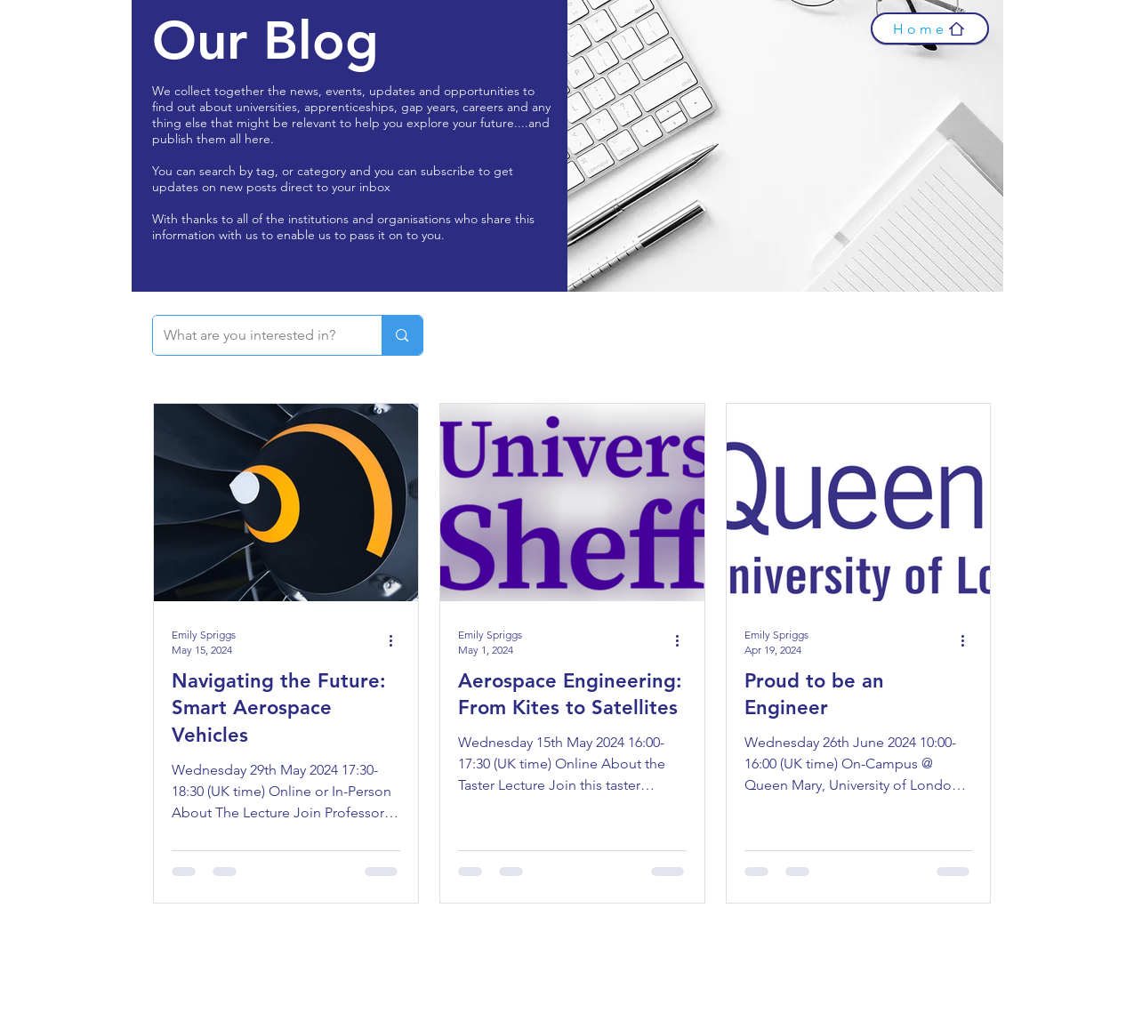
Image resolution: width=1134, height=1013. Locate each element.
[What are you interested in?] (254, 335)
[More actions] (397, 641)
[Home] (930, 28)
